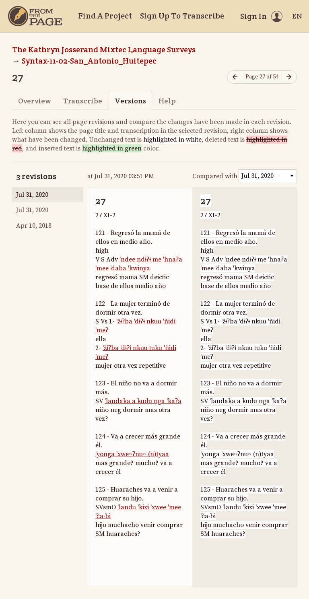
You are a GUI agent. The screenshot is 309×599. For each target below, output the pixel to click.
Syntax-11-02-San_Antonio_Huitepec (89, 61)
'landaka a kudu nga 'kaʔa (143, 401)
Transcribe (82, 100)
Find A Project (105, 15)
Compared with (214, 176)
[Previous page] (234, 77)
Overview (34, 100)
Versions (130, 100)
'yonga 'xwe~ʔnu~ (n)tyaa (132, 454)
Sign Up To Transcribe (182, 15)
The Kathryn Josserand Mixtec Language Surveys (104, 49)
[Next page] (289, 77)
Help (167, 100)
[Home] (35, 16)
